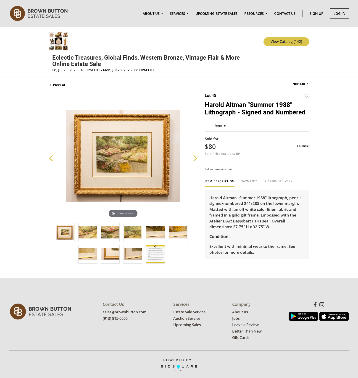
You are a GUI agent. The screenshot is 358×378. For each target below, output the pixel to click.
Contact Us (284, 13)
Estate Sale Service (189, 312)
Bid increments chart (218, 169)
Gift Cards (241, 337)
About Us (152, 13)
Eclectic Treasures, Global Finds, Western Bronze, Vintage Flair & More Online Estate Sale (146, 60)
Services (178, 13)
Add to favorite (306, 96)
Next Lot (300, 84)
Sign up (316, 13)
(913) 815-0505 (115, 318)
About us (240, 312)
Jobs (236, 318)
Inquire (220, 125)
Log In (339, 13)
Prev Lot (57, 85)
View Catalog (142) (286, 41)
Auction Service (186, 318)
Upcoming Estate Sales (216, 13)
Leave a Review (245, 325)
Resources (254, 13)
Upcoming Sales (187, 325)
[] (303, 146)
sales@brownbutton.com (124, 312)
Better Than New (247, 331)
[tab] (219, 183)
